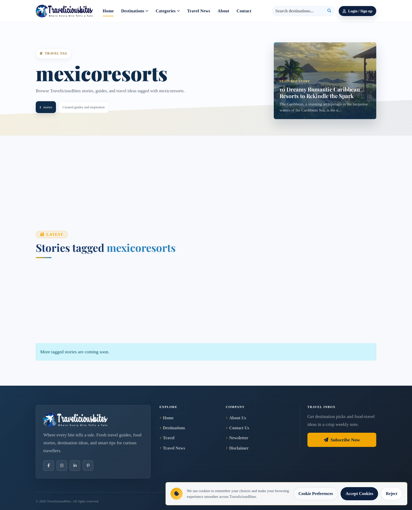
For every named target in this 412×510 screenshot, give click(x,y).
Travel (166, 438)
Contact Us (237, 428)
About (223, 11)
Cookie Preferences (315, 493)
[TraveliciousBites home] (93, 420)
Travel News (198, 11)
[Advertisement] (193, 172)
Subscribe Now (342, 439)
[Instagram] (61, 465)
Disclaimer (237, 448)
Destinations (134, 11)
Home (108, 11)
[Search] (300, 11)
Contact (243, 11)
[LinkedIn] (75, 465)
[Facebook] (48, 465)
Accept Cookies (359, 493)
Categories (168, 11)
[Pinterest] (88, 465)
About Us (236, 418)
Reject (391, 493)
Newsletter (237, 438)
